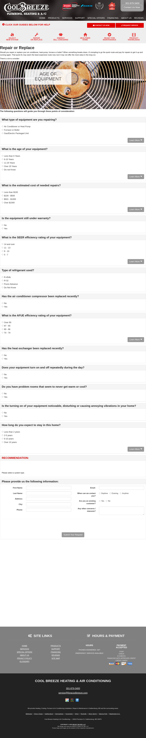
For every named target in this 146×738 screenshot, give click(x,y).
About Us (126, 18)
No (4, 225)
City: (21, 504)
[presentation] (81, 525)
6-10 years (8, 439)
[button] (73, 534)
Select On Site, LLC (79, 724)
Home (42, 18)
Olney (77, 714)
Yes (4, 228)
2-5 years (7, 435)
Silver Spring (92, 714)
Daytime (103, 493)
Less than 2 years (11, 432)
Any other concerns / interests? (87, 510)
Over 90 (6, 322)
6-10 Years (8, 159)
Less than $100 (10, 192)
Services (67, 18)
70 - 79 (6, 333)
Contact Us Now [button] (132, 7)
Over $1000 (8, 203)
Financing (112, 18)
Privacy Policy (24, 658)
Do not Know (9, 170)
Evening (113, 493)
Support (80, 18)
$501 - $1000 (9, 199)
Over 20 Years (9, 166)
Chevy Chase (38, 714)
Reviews (139, 18)
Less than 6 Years (11, 156)
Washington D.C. (114, 714)
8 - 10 (5, 251)
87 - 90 (6, 326)
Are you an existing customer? (87, 502)
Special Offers (96, 18)
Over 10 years (9, 442)
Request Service (129, 25)
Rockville (83, 714)
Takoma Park (103, 714)
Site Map (55, 658)
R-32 (5, 280)
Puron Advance (10, 284)
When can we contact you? (86, 494)
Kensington (69, 714)
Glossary (24, 662)
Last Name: (18, 493)
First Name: (18, 488)
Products (53, 18)
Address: (19, 499)
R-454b (6, 277)
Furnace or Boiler (11, 130)
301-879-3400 (73, 688)
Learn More (135, 140)
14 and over (8, 244)
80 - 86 (6, 329)
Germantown (59, 714)
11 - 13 (6, 248)
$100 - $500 (8, 196)
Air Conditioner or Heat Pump (16, 126)
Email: (93, 488)
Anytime (124, 493)
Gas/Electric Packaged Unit (15, 133)
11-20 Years (8, 163)
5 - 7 (5, 255)
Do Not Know (9, 287)
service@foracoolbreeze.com (73, 693)
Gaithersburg (49, 714)
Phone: (20, 510)
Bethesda (29, 714)
